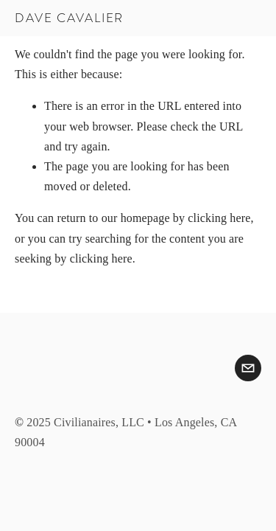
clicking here (219, 218)
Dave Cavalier (69, 18)
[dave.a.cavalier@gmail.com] (248, 368)
